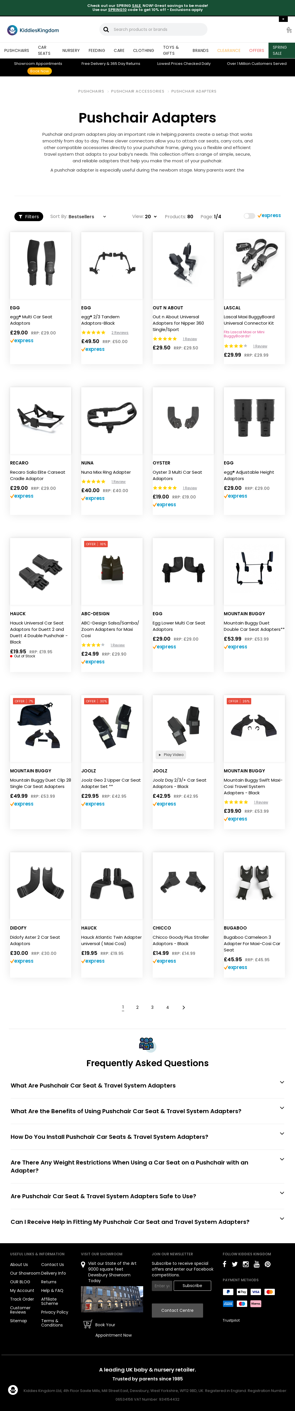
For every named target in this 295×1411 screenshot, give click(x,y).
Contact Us (52, 1264)
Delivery (94, 63)
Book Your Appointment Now (113, 1330)
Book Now (39, 71)
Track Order (22, 1299)
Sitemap (18, 1321)
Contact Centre (177, 1310)
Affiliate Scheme (49, 1301)
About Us (19, 1264)
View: (138, 217)
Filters (29, 216)
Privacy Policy (54, 1312)
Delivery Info (53, 1273)
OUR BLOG (20, 1282)
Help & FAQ (52, 1290)
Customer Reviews (20, 1310)
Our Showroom (25, 1273)
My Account (22, 1290)
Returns (125, 63)
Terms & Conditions (52, 1323)
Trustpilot (231, 1320)
